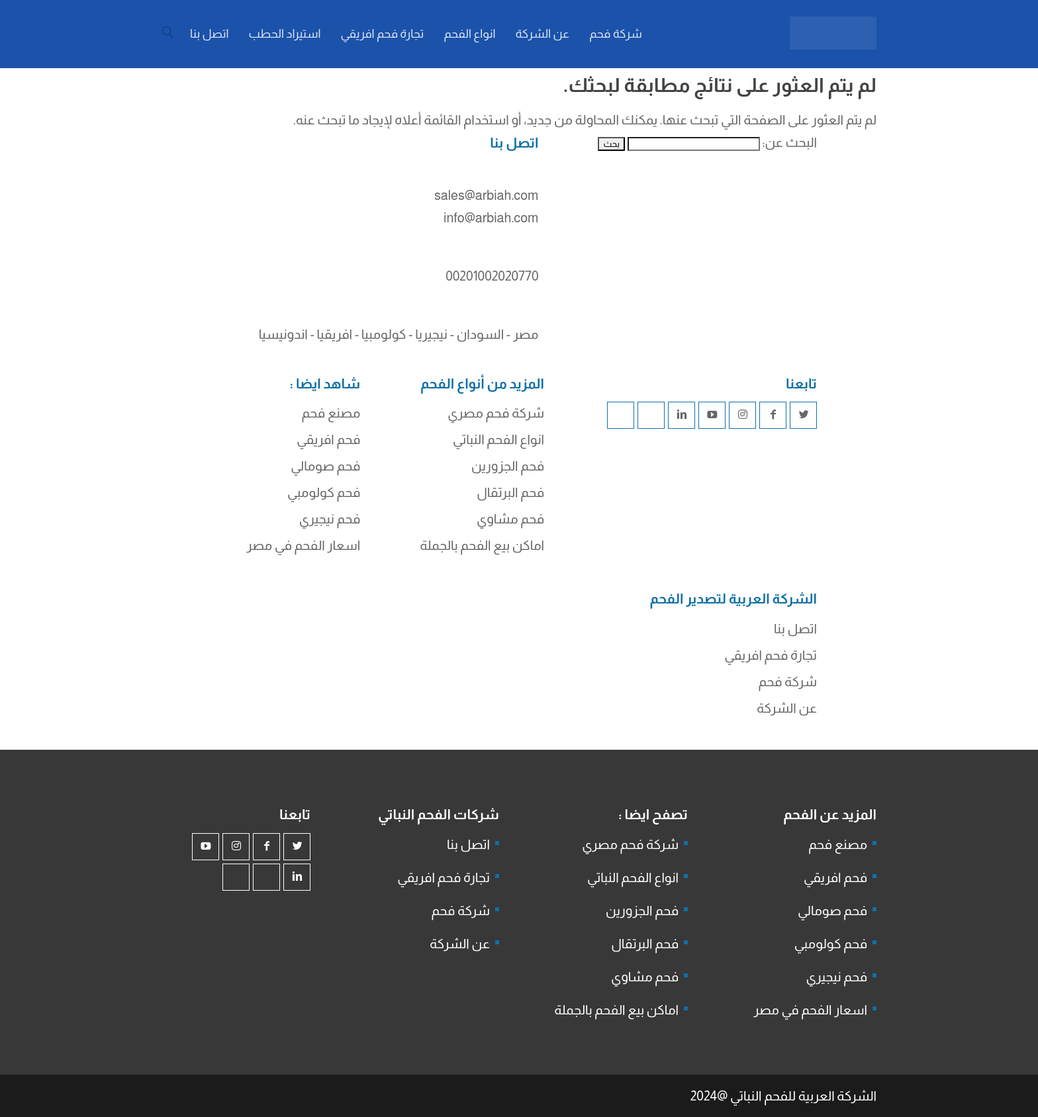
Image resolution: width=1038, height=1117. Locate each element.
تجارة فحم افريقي (770, 655)
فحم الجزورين (507, 466)
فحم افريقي (328, 439)
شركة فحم (788, 681)
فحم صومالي (325, 466)
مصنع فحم (330, 413)
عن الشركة (787, 708)
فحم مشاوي (510, 519)
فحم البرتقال (510, 492)
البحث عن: (789, 142)
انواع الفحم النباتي (498, 439)
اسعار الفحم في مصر (304, 545)
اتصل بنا (795, 628)
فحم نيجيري (330, 519)
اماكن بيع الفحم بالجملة (482, 545)
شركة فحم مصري (496, 413)
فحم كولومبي (323, 492)
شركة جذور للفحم (566, 658)
